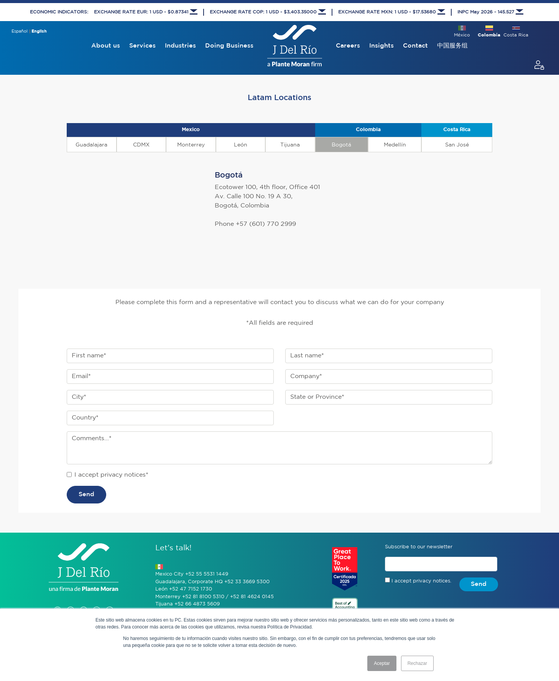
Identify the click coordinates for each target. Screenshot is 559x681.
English (39, 31)
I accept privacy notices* (111, 475)
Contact (415, 46)
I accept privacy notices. (421, 581)
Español (20, 31)
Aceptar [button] (382, 663)
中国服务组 (452, 46)
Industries (180, 46)
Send (86, 494)
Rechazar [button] (417, 663)
